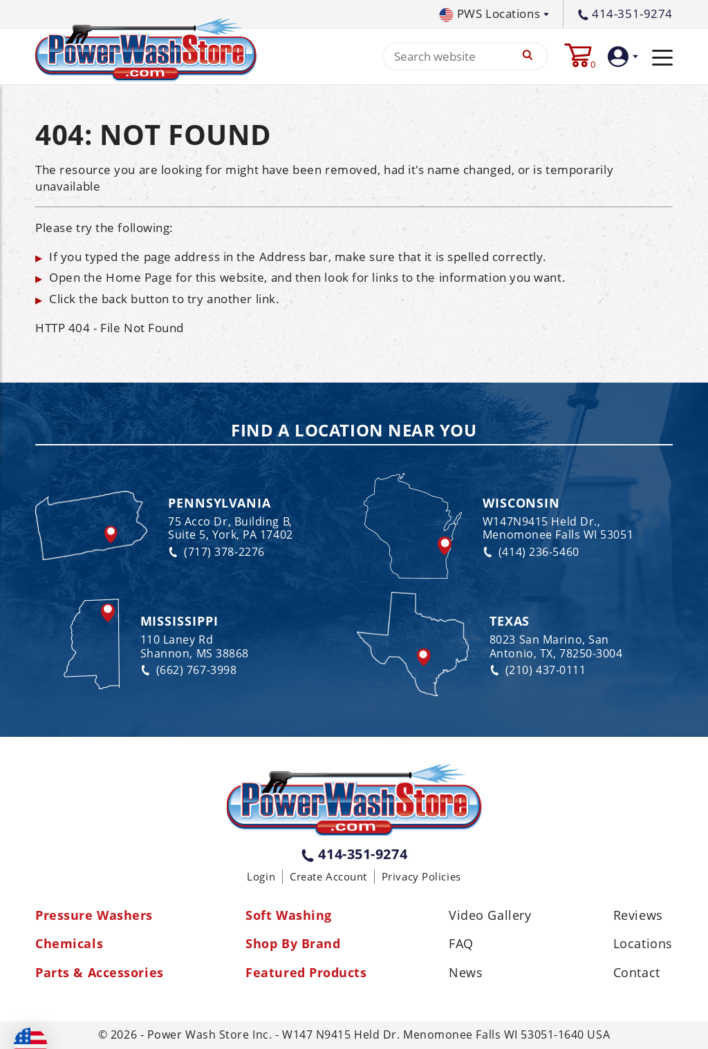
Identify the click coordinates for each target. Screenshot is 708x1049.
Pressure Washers (94, 915)
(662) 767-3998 (188, 670)
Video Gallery (490, 915)
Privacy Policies (421, 876)
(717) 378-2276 (216, 552)
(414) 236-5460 (531, 552)
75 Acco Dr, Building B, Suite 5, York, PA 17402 (230, 528)
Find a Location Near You (353, 431)
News (466, 973)
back (115, 299)
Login (261, 876)
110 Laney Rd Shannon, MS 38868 (194, 646)
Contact (636, 973)
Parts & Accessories (99, 973)
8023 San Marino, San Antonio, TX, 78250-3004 (556, 646)
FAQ (461, 944)
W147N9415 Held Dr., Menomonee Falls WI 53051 (558, 528)
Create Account (328, 876)
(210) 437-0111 (538, 670)
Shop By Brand (292, 944)
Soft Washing (288, 915)
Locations (643, 944)
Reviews (638, 915)
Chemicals (69, 944)
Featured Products (305, 973)
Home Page (139, 277)
